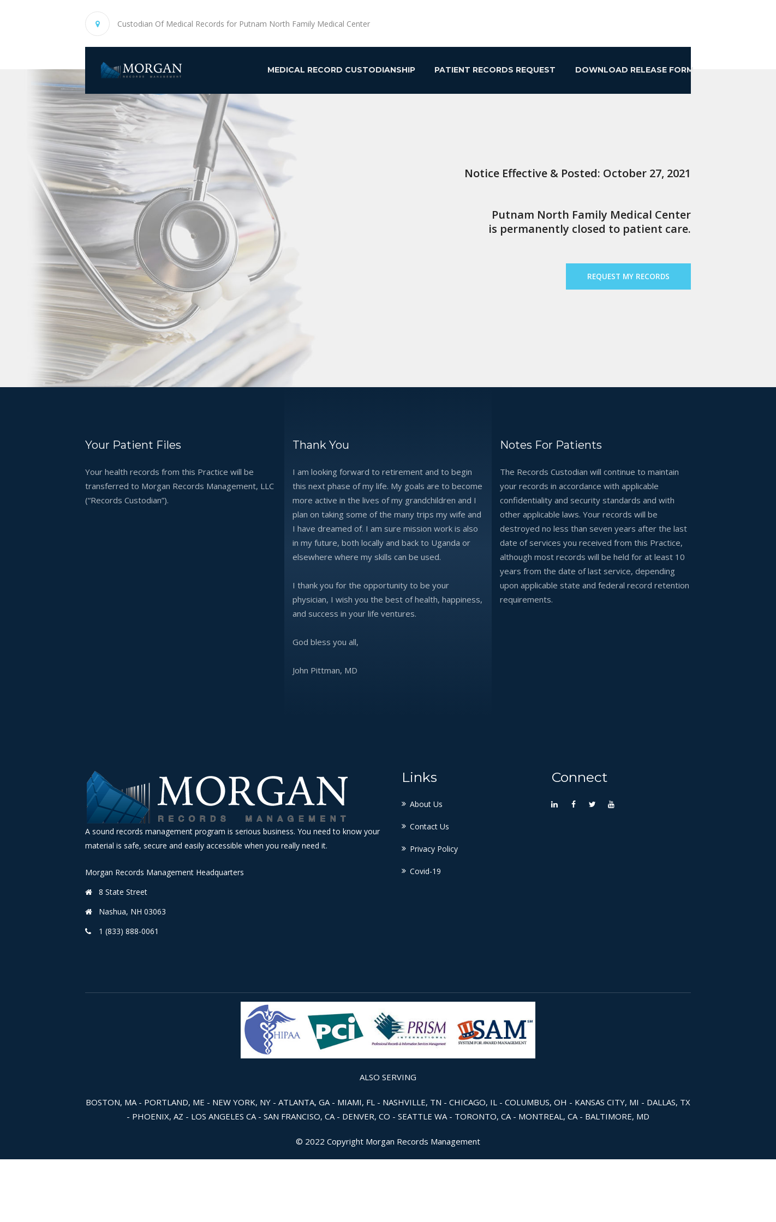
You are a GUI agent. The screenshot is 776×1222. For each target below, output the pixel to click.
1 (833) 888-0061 (129, 993)
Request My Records (625, 309)
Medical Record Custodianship (313, 71)
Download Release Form (612, 71)
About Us (426, 867)
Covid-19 (425, 934)
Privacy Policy (434, 911)
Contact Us (429, 889)
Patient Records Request (470, 71)
